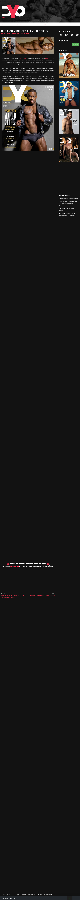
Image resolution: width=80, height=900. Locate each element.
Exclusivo (20, 33)
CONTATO (12, 24)
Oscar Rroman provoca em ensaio (68, 205)
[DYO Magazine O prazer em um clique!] (13, 11)
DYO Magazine (5, 33)
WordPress (12, 898)
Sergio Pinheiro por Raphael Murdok (68, 198)
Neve (2, 898)
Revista (26, 33)
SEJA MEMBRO (54, 24)
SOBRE (3, 894)
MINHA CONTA (36, 24)
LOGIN (45, 24)
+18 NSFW (27, 24)
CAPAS (17, 894)
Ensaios (13, 33)
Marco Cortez (22, 58)
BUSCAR (75, 44)
